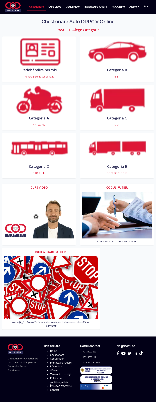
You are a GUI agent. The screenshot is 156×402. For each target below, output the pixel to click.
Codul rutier (73, 7)
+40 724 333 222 (89, 351)
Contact (54, 390)
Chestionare (36, 7)
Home (53, 351)
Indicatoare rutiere (95, 7)
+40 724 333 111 (89, 357)
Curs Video (54, 7)
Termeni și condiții (60, 374)
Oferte (54, 370)
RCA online (56, 366)
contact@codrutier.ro (91, 362)
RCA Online (118, 7)
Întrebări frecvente (61, 386)
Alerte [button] (133, 7)
